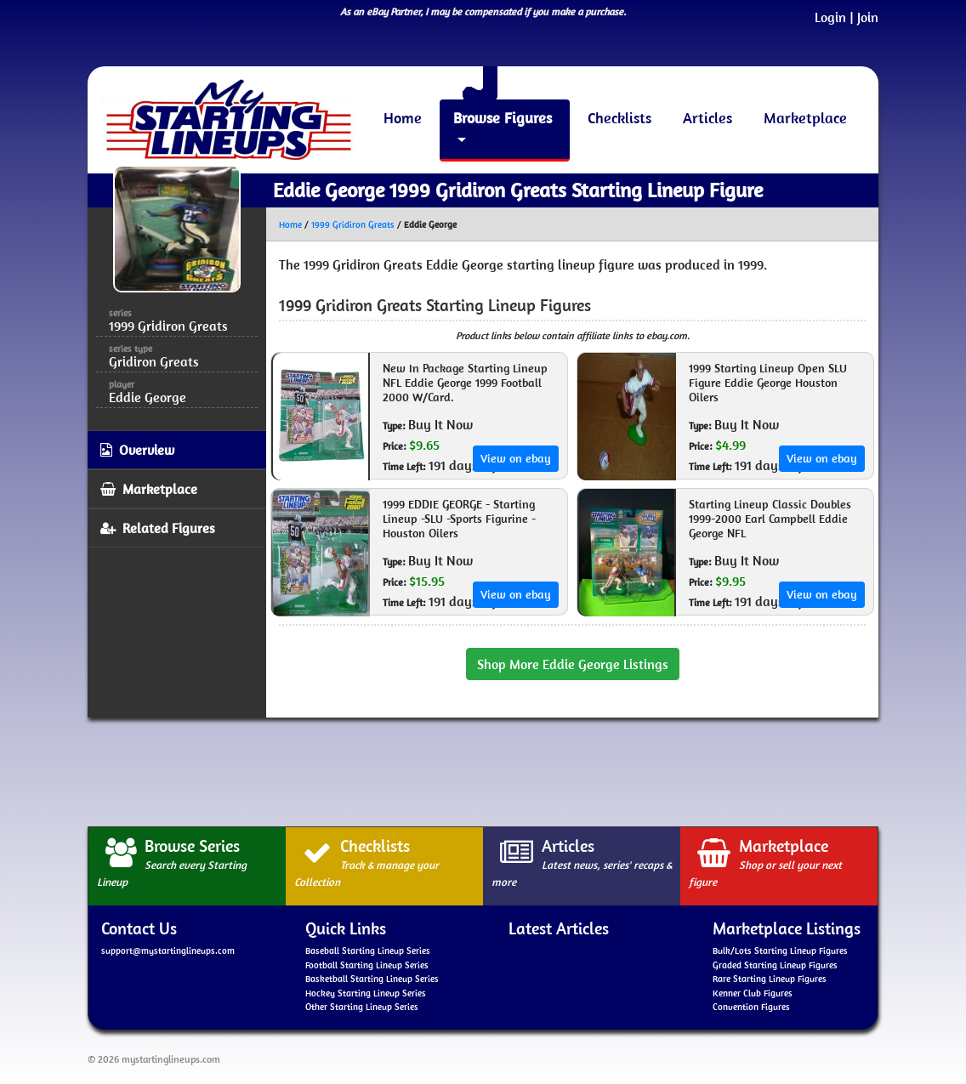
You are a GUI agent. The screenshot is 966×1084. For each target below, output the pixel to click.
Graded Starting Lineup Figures (775, 965)
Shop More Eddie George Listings (572, 664)
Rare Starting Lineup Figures (770, 979)
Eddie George (147, 397)
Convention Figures (751, 1007)
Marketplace (805, 118)
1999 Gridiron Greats (353, 224)
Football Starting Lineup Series (367, 965)
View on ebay (515, 458)
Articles (707, 118)
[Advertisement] (483, 769)
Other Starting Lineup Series (361, 1007)
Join (867, 17)
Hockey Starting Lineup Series (365, 993)
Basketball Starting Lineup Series (372, 979)
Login (830, 17)
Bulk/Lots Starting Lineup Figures (780, 950)
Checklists (619, 118)
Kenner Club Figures (753, 993)
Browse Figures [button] (502, 118)
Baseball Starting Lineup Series (367, 950)
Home (403, 118)
